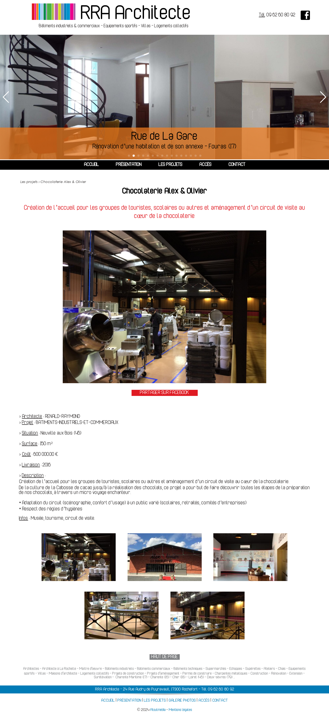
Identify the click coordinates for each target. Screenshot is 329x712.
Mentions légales (180, 710)
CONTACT (236, 165)
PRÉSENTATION (129, 165)
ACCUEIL (91, 165)
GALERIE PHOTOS (182, 700)
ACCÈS (205, 165)
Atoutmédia (158, 710)
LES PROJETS (170, 165)
